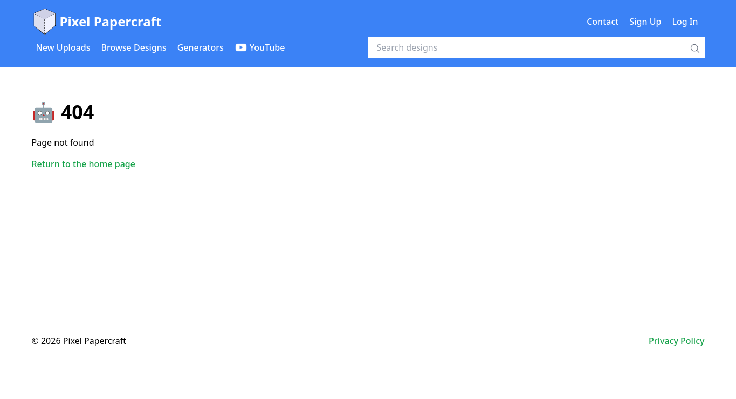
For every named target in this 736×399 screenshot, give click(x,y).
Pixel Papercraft (97, 22)
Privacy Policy (676, 341)
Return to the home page (83, 164)
